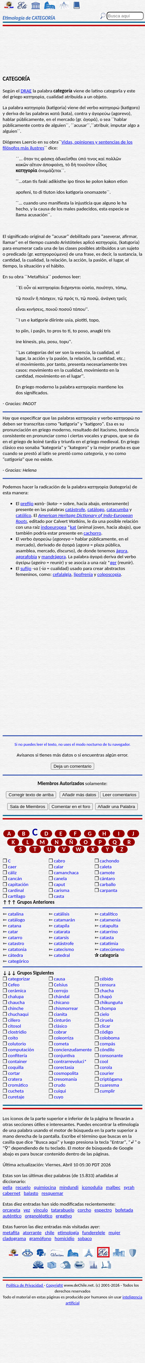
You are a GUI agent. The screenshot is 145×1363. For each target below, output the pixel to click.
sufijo (25, 568)
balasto (31, 1193)
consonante (111, 1055)
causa (59, 979)
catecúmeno (112, 949)
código (106, 1032)
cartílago (16, 896)
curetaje (16, 1097)
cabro (59, 861)
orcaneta (11, 1210)
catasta (107, 937)
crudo (59, 1085)
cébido (106, 979)
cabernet (11, 1193)
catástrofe (75, 509)
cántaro (107, 878)
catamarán (64, 920)
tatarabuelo (62, 1210)
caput (59, 884)
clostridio (17, 1032)
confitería (17, 1055)
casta (59, 896)
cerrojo (61, 991)
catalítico (109, 914)
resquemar (52, 1193)
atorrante (32, 1232)
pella (7, 1187)
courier (107, 1073)
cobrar (60, 1032)
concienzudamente (73, 1050)
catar (13, 932)
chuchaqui (18, 1014)
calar (58, 867)
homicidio (64, 1238)
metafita (11, 1232)
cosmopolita (66, 1073)
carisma (61, 890)
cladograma (14, 1238)
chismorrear (66, 1008)
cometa (61, 1044)
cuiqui (60, 1091)
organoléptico (38, 1216)
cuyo (58, 1097)
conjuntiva (64, 1055)
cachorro (92, 533)
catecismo (64, 949)
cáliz (12, 873)
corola (106, 1067)
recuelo (23, 1187)
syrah (129, 1187)
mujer (114, 1232)
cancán (15, 878)
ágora (121, 551)
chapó (106, 996)
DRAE (26, 91)
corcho (84, 1210)
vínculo (40, 1210)
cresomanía (65, 1079)
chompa (108, 1008)
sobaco (85, 1238)
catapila (61, 926)
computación (21, 1050)
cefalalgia (62, 574)
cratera (15, 1079)
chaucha (16, 1002)
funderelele (93, 1232)
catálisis (61, 914)
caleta (106, 867)
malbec (113, 1187)
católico (23, 515)
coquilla (15, 1067)
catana (14, 926)
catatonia (17, 949)
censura (107, 985)
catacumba (118, 509)
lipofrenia (83, 574)
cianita (60, 1014)
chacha (107, 991)
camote (107, 873)
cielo (104, 1014)
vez (27, 1210)
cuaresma (109, 1085)
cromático (18, 1085)
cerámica (17, 991)
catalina (15, 914)
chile (49, 1232)
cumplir (107, 1091)
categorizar (19, 979)
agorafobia (26, 557)
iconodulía (92, 1187)
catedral (62, 955)
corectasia (64, 1067)
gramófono (40, 1238)
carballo (108, 884)
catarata (62, 932)
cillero (14, 1020)
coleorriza (63, 1038)
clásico (60, 1026)
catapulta (109, 926)
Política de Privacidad (25, 1285)
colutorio (17, 1044)
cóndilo (107, 1050)
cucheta (16, 1091)
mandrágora (53, 557)
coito (13, 1038)
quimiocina (45, 1187)
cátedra (15, 955)
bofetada (124, 1210)
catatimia (109, 943)
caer (12, 867)
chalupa (16, 996)
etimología (68, 1232)
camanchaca (66, 873)
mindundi (68, 1187)
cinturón (62, 1020)
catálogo (95, 509)
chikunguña (111, 1002)
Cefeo (13, 985)
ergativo (64, 1216)
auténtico (12, 1216)
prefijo (26, 503)
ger (113, 562)
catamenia (110, 920)
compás (107, 1044)
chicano (61, 1002)
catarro (15, 937)
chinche (15, 1008)
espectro (103, 1210)
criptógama (111, 1079)
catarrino (109, 932)
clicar (105, 1026)
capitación (18, 884)
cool (104, 1061)
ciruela (106, 1020)
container (17, 1061)
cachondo (109, 861)
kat (73, 527)
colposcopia (109, 574)
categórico (18, 961)
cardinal (16, 890)
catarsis (61, 937)
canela (60, 878)
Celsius (61, 985)
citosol (14, 1026)
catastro (16, 943)
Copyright (54, 1285)
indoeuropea (54, 527)
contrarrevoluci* (70, 1061)
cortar (14, 1073)
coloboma (109, 1038)
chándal (62, 996)
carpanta (108, 890)
